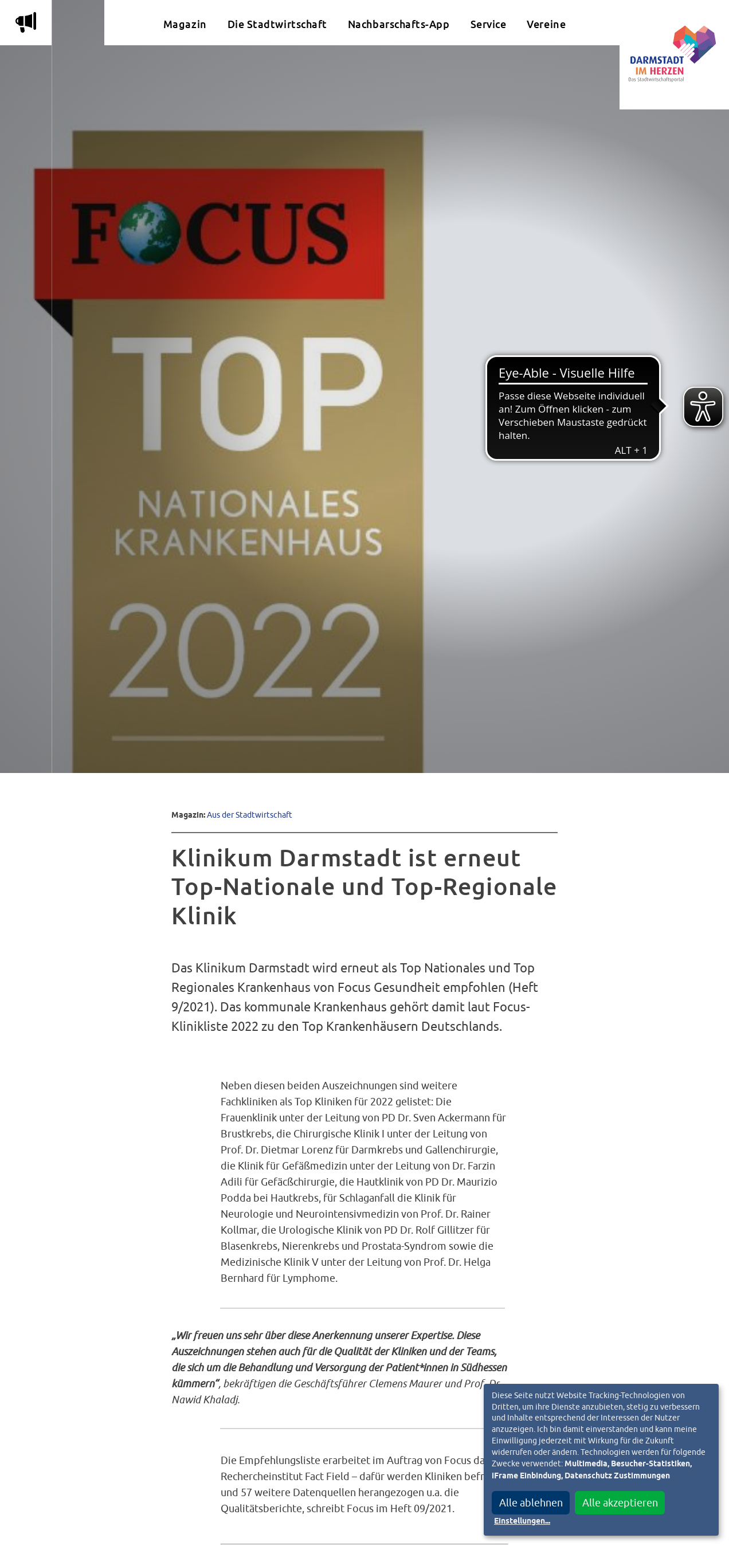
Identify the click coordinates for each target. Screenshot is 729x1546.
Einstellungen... (522, 1521)
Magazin (185, 24)
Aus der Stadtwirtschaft (249, 814)
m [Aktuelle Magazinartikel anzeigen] (25, 22)
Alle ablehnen (531, 1503)
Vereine (546, 24)
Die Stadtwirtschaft (277, 24)
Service (489, 24)
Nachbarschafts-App (399, 24)
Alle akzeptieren (620, 1503)
